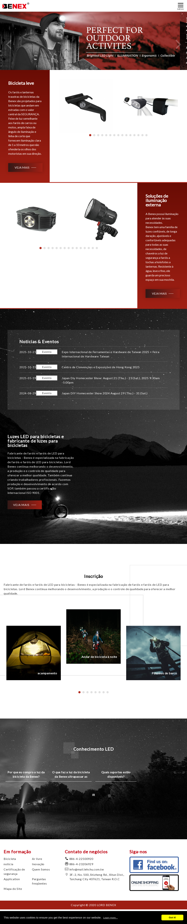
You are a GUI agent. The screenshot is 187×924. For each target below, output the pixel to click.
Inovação (38, 864)
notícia (8, 864)
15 (146, 135)
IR (93, 795)
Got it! (172, 917)
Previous (9, 44)
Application (12, 879)
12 (134, 135)
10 (126, 135)
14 (142, 135)
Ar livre (37, 858)
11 (130, 135)
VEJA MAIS (22, 167)
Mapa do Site (13, 888)
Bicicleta (10, 858)
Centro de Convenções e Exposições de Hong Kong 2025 (101, 367)
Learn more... (110, 917)
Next (178, 44)
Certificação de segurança (14, 871)
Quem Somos (41, 869)
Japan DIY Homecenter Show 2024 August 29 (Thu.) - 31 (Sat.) (105, 393)
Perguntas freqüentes (39, 881)
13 (138, 135)
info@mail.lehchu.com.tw (86, 869)
